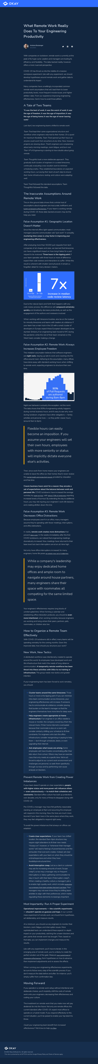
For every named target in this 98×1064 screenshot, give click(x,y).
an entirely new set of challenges (59, 553)
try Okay (53, 1034)
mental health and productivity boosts (42, 477)
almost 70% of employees (61, 495)
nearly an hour (40, 495)
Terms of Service (54, 1060)
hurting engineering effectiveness (37, 209)
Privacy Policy (41, 1060)
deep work (34, 535)
